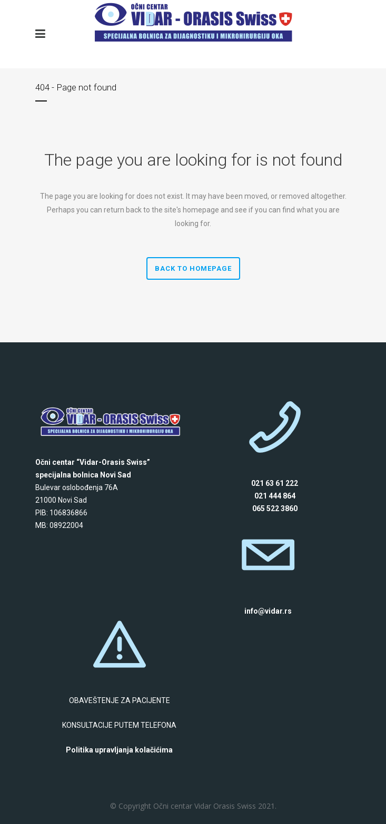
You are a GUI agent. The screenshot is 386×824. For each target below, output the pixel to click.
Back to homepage (193, 268)
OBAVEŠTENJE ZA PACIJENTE (119, 700)
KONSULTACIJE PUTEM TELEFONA (119, 725)
